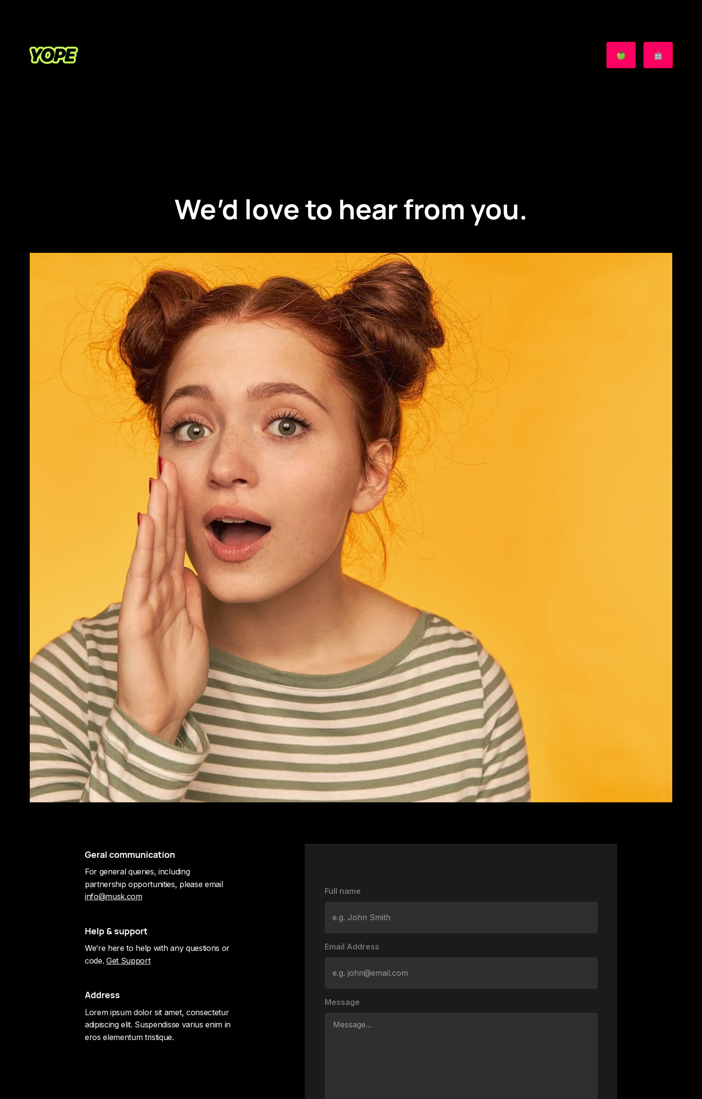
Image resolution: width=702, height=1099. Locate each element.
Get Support (128, 961)
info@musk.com (113, 896)
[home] (53, 55)
